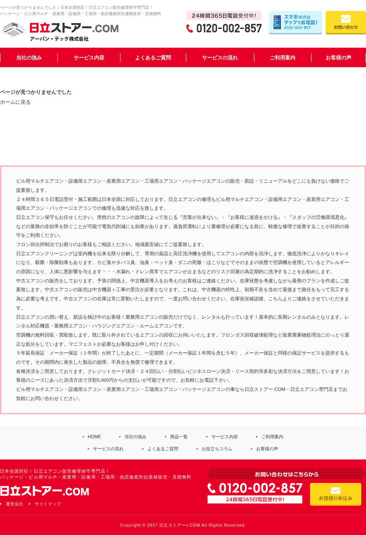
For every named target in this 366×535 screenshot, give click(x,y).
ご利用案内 (282, 58)
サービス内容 (89, 58)
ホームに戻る (15, 102)
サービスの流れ (220, 58)
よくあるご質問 (153, 58)
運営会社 (14, 504)
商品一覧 (179, 436)
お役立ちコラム (217, 448)
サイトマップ (48, 504)
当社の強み (29, 58)
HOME (94, 436)
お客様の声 (338, 58)
